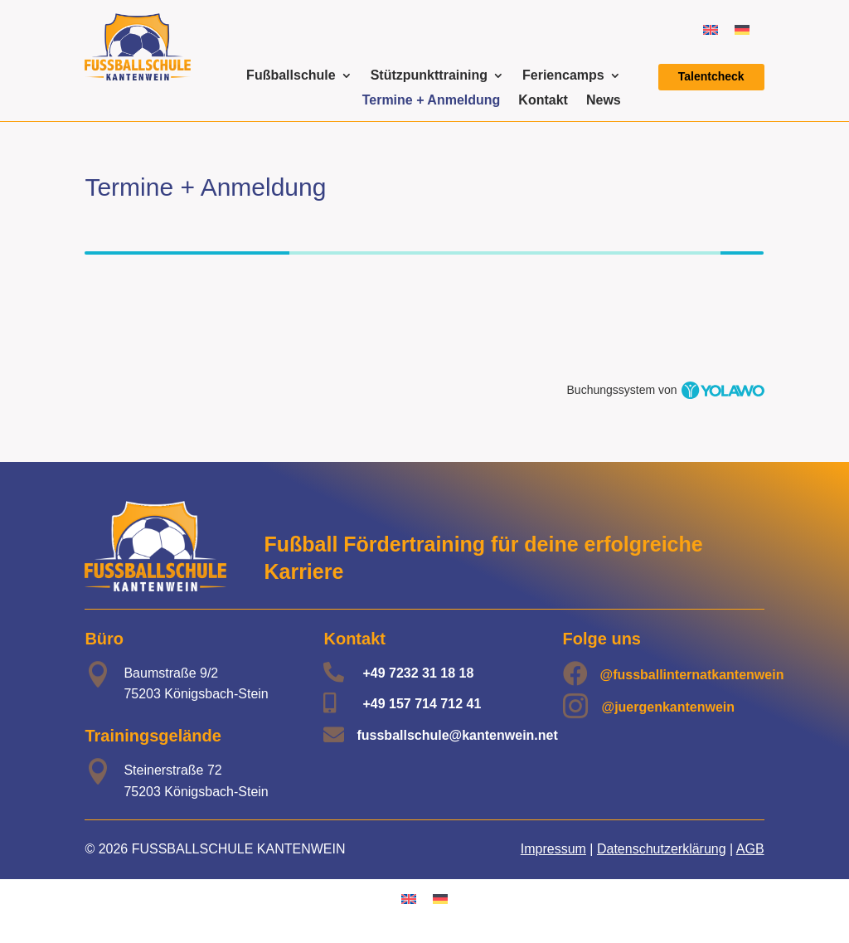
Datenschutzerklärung (661, 849)
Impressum (553, 849)
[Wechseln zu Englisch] (710, 29)
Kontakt (543, 101)
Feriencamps (563, 76)
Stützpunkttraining (429, 76)
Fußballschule (291, 76)
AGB (750, 849)
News (603, 101)
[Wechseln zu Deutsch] (742, 29)
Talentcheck (711, 76)
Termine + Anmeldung (431, 101)
